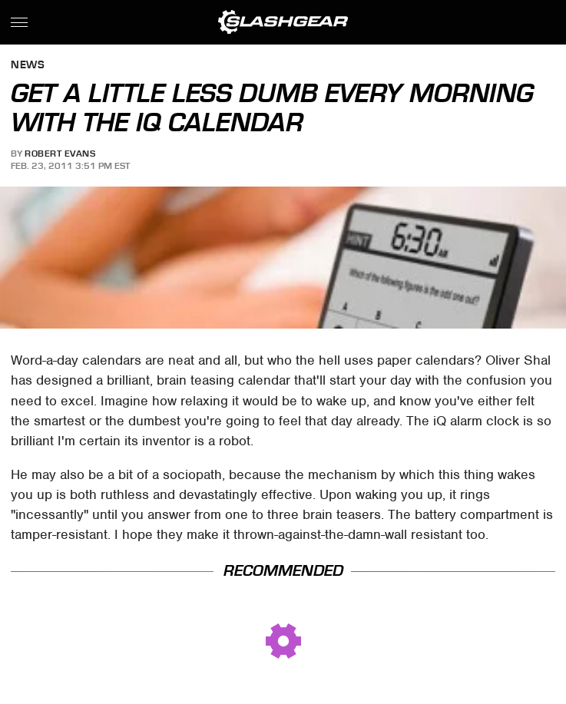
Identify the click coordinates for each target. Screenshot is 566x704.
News (28, 66)
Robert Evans (60, 153)
